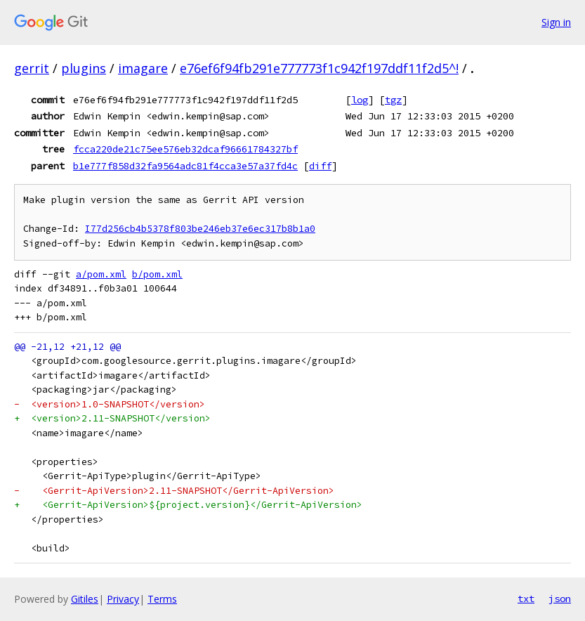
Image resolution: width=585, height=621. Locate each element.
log (359, 99)
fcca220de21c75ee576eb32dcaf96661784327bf (185, 149)
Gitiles (84, 599)
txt (526, 598)
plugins (83, 68)
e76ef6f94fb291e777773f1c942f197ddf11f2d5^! (319, 68)
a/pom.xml (101, 274)
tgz (393, 99)
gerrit (31, 68)
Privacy (123, 599)
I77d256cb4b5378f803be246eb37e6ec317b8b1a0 (200, 229)
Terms (162, 599)
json (559, 598)
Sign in (556, 22)
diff (320, 165)
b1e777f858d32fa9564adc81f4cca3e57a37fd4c (185, 165)
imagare (143, 68)
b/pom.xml (157, 274)
